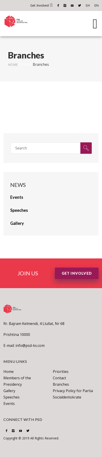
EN (96, 5)
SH (88, 5)
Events (9, 403)
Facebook (58, 5)
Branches (61, 384)
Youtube (72, 5)
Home (13, 64)
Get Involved (41, 5)
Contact (25, 64)
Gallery (9, 390)
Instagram (65, 5)
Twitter (79, 5)
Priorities (61, 371)
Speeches (11, 397)
